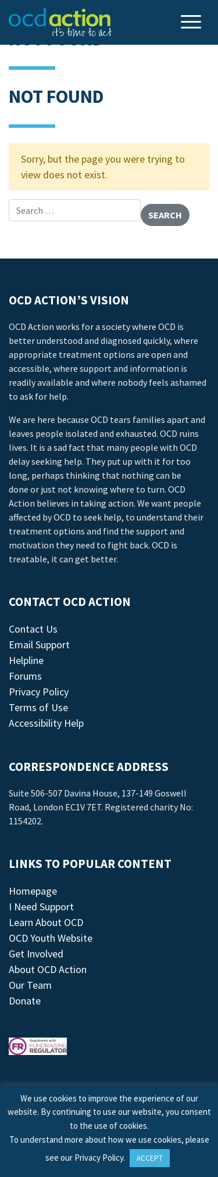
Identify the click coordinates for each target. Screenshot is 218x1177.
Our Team (30, 985)
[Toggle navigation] (192, 23)
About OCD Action (48, 969)
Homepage (33, 891)
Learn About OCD (46, 922)
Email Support (39, 644)
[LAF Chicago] (60, 22)
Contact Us (33, 629)
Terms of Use (38, 707)
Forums (25, 676)
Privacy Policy (39, 691)
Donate (25, 1000)
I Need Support (41, 906)
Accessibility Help (46, 723)
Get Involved (36, 953)
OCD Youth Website (50, 938)
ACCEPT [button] (150, 1158)
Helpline (26, 660)
